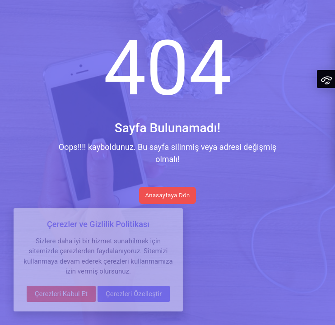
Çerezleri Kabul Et (61, 294)
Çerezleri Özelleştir (134, 294)
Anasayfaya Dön (167, 195)
